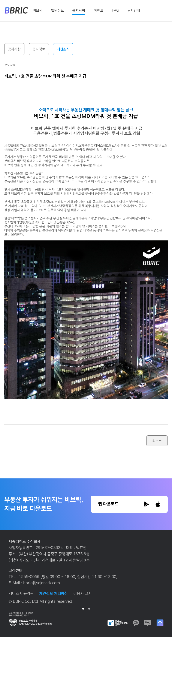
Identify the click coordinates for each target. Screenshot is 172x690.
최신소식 (63, 49)
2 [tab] (89, 609)
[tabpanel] (86, 573)
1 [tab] (83, 609)
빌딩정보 (57, 10)
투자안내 (133, 10)
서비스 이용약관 (22, 594)
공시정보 (38, 49)
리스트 (157, 441)
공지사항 (78, 10)
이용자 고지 (82, 594)
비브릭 (37, 10)
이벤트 (98, 10)
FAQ (115, 10)
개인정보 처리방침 (54, 594)
